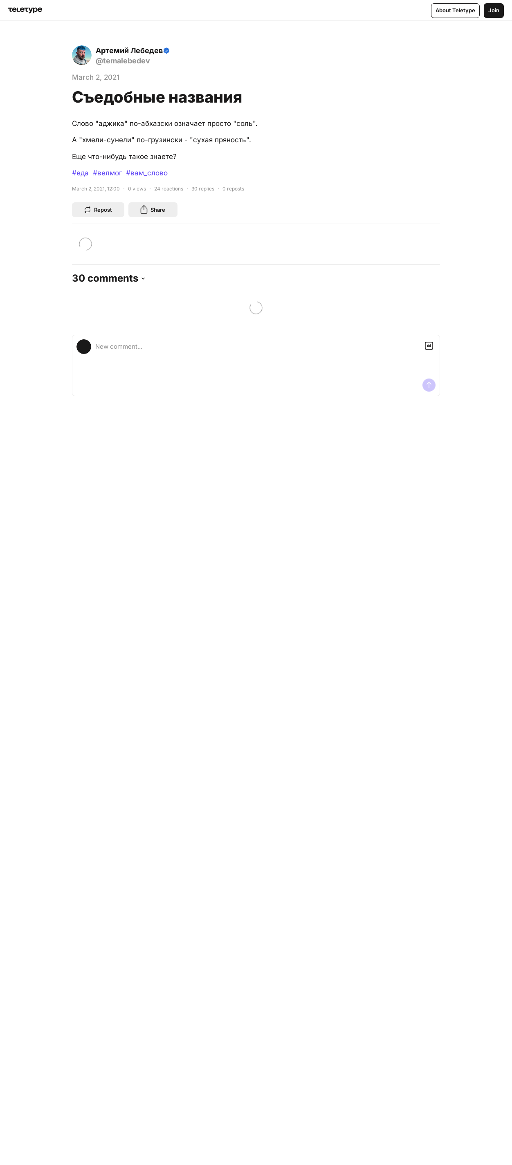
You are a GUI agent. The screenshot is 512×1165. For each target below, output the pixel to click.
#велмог (107, 173)
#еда (80, 173)
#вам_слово (147, 173)
